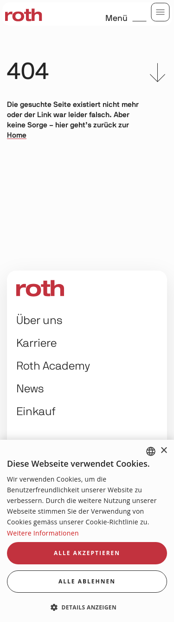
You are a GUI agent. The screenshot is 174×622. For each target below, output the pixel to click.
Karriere (36, 343)
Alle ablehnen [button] (87, 581)
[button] (87, 606)
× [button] (163, 450)
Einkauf (36, 411)
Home (16, 135)
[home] (23, 14)
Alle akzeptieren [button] (87, 553)
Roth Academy (53, 366)
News (30, 389)
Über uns (39, 320)
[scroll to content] (157, 75)
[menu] (160, 12)
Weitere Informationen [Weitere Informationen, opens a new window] (43, 533)
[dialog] (87, 531)
